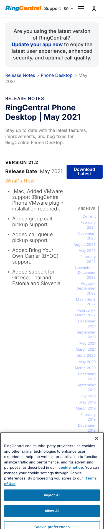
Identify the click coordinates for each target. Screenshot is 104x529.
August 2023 (84, 244)
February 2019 (88, 416)
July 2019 (88, 396)
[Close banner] (96, 447)
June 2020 (86, 355)
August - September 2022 (86, 288)
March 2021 (86, 349)
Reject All (52, 503)
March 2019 (86, 408)
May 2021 (87, 343)
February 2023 (88, 259)
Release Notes (20, 75)
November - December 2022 (85, 272)
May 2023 (87, 250)
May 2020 (87, 361)
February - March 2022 (85, 312)
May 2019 (87, 402)
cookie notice (71, 476)
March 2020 (85, 368)
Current (89, 216)
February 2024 (88, 224)
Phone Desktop (57, 75)
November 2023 (87, 235)
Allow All (52, 519)
